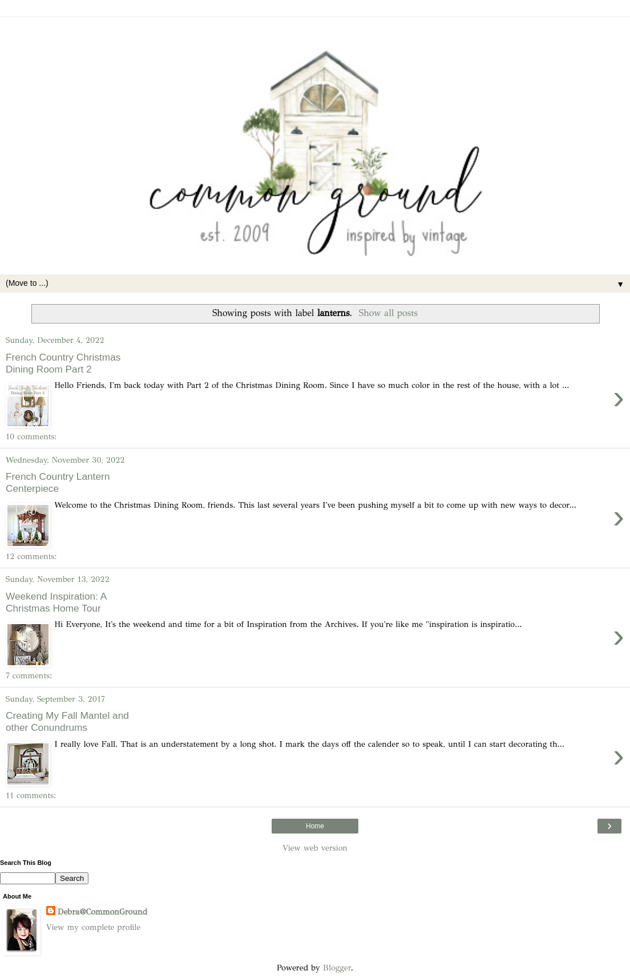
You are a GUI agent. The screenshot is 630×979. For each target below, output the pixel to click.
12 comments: (31, 556)
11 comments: (31, 795)
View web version (315, 848)
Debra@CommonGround (102, 912)
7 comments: (29, 675)
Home (315, 826)
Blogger (337, 967)
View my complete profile (93, 927)
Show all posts (388, 313)
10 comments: (31, 436)
